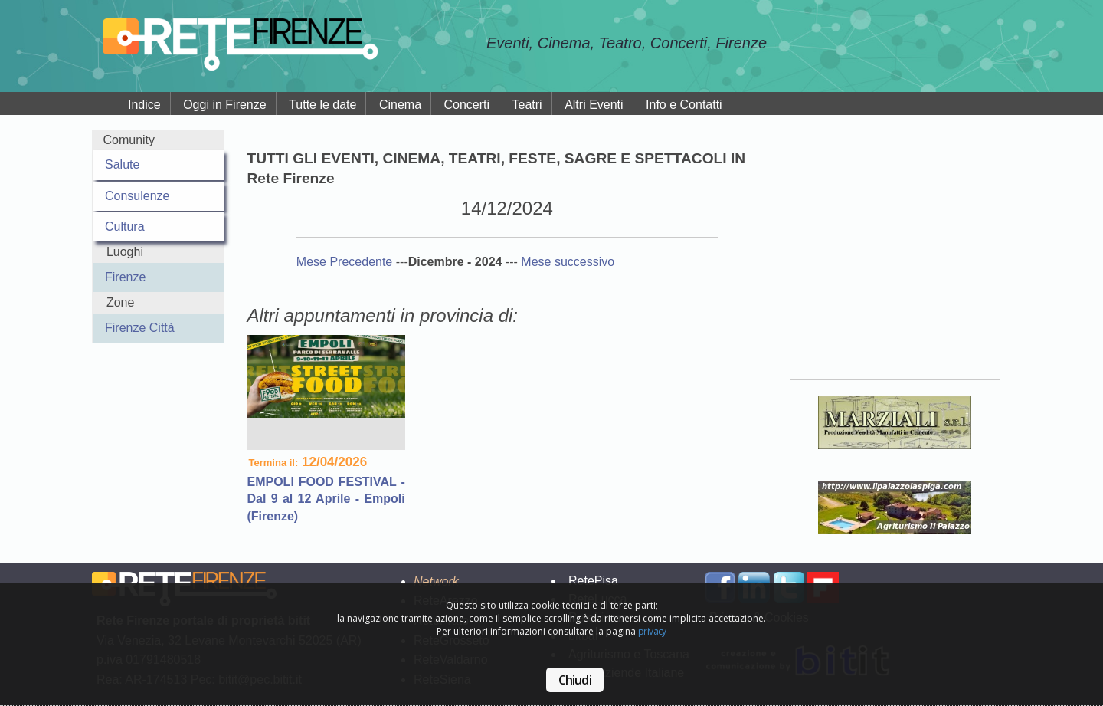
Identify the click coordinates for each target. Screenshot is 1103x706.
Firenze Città (140, 327)
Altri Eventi (594, 104)
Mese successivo (567, 261)
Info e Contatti (684, 104)
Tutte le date (322, 104)
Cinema (400, 104)
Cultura (125, 226)
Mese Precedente (346, 261)
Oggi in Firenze (225, 104)
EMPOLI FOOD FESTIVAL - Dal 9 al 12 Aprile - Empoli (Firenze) (326, 499)
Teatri (527, 104)
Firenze (125, 277)
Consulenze (137, 195)
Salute (122, 164)
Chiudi (574, 680)
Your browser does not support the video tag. (894, 244)
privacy (652, 631)
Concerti (467, 104)
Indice (144, 104)
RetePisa (593, 580)
